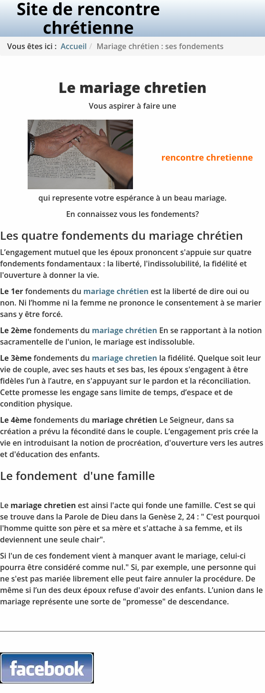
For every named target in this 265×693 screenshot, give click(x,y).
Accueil (74, 46)
